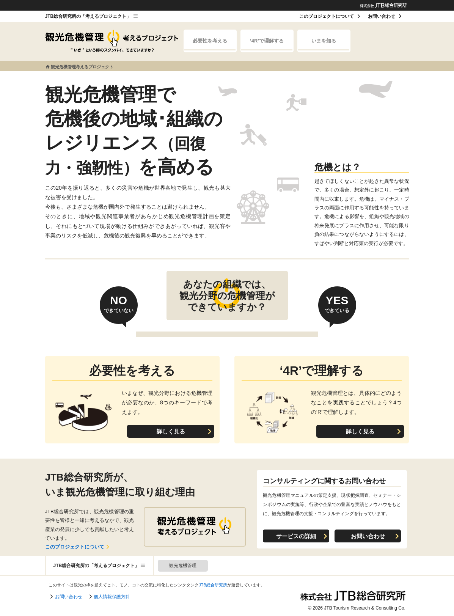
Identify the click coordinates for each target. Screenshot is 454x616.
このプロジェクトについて (326, 16)
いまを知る (323, 44)
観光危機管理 (182, 565)
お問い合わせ (381, 16)
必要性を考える (209, 44)
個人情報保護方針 (112, 596)
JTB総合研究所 (213, 585)
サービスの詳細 (296, 536)
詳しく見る (171, 431)
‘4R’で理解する (266, 44)
